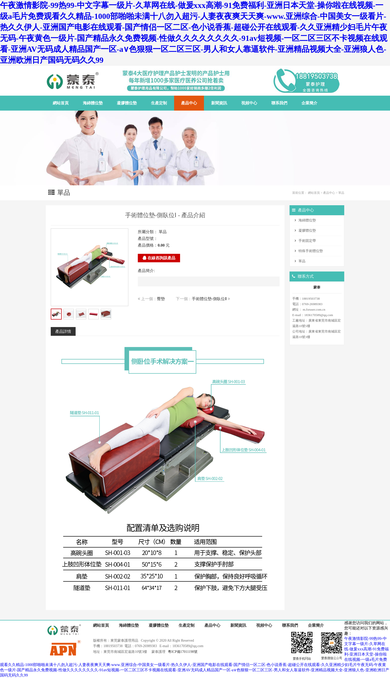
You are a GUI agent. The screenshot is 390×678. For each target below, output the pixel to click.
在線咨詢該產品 (159, 258)
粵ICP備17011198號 (182, 652)
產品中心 (329, 193)
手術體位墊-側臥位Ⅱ (209, 299)
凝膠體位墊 (307, 230)
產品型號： (148, 238)
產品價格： (148, 245)
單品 (341, 193)
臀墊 (161, 299)
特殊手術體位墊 (310, 251)
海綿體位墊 (307, 220)
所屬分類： (148, 232)
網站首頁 (314, 193)
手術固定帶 (307, 241)
